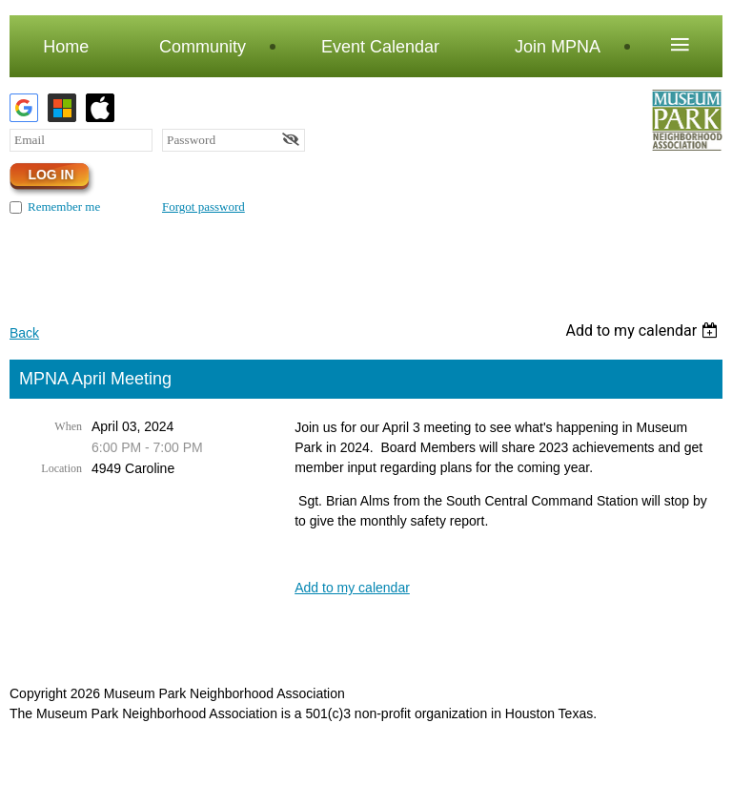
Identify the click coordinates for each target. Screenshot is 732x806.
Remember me (64, 206)
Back (24, 333)
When (68, 426)
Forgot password (203, 206)
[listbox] (643, 330)
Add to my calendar (352, 587)
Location (61, 468)
